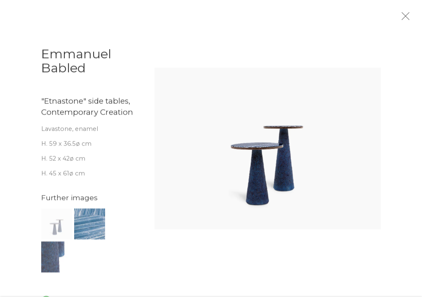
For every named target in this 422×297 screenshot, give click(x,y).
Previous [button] (17, 148)
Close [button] (410, 18)
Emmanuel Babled (76, 64)
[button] (56, 227)
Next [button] (404, 148)
